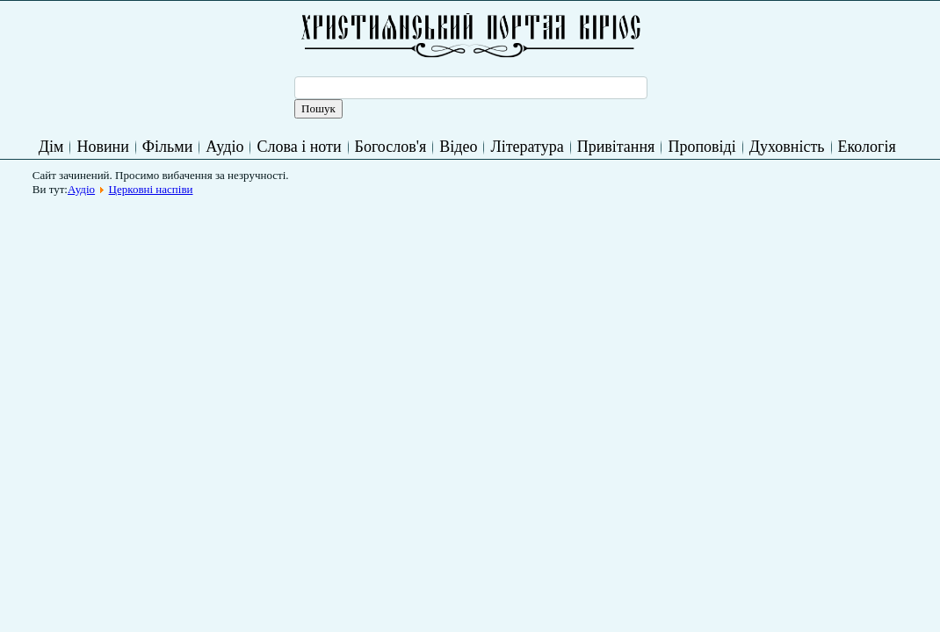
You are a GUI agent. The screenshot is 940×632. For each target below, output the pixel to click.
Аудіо (224, 146)
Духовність (787, 146)
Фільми (167, 146)
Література (526, 146)
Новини (102, 146)
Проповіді (701, 146)
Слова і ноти (299, 146)
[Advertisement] (359, 243)
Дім (51, 146)
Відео (458, 146)
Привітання (616, 146)
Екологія (867, 146)
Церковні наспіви (151, 189)
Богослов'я (391, 146)
